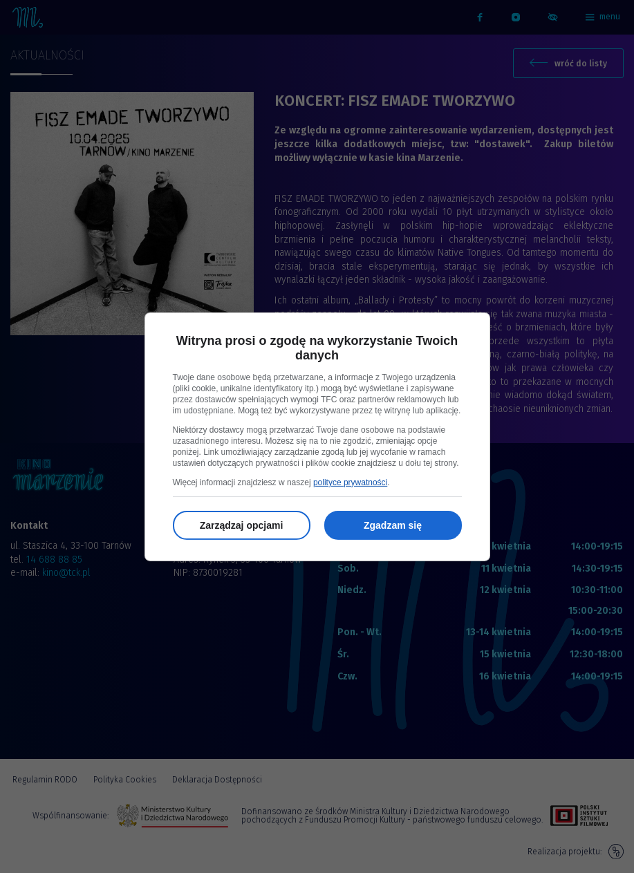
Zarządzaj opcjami (241, 525)
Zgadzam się (393, 525)
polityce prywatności (350, 482)
